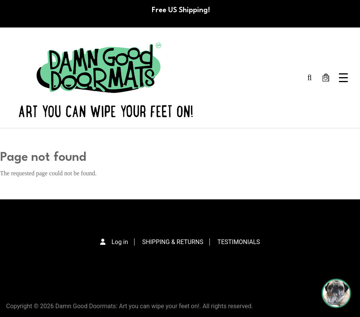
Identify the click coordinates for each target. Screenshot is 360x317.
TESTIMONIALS (238, 242)
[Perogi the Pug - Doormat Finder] (336, 293)
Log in (120, 242)
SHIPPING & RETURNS (172, 242)
